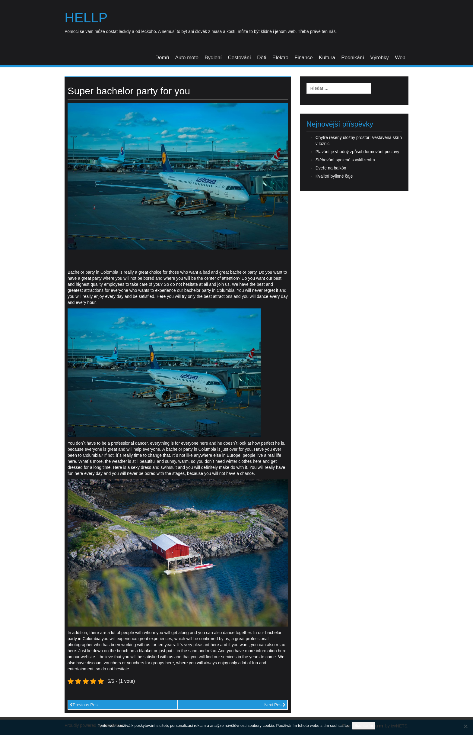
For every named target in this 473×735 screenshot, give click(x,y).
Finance (303, 57)
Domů (162, 57)
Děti (261, 57)
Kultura (327, 57)
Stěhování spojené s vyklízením (345, 159)
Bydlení (213, 57)
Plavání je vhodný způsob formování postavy (357, 151)
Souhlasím (363, 725)
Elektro (280, 57)
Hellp (86, 17)
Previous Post (84, 704)
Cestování (239, 57)
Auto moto (186, 57)
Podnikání (352, 57)
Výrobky (379, 57)
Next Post (275, 704)
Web (400, 57)
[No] (465, 726)
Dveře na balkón (331, 168)
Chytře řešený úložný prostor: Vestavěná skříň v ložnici (359, 140)
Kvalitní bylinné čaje (334, 176)
